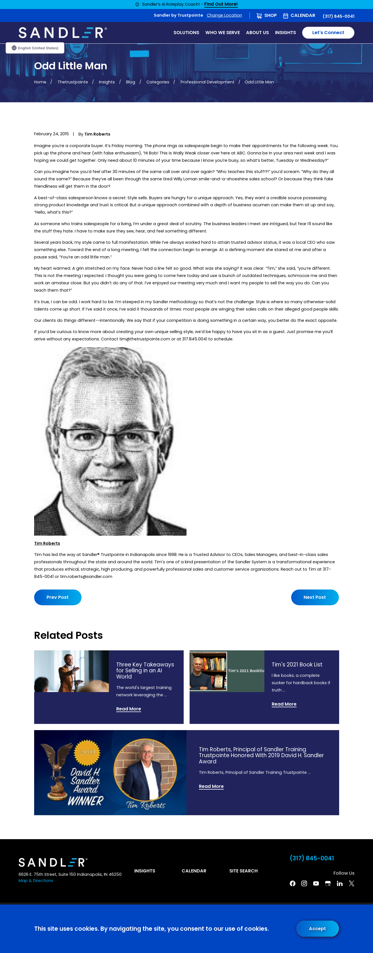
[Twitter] (351, 883)
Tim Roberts (47, 543)
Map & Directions (36, 880)
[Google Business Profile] (328, 883)
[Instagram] (304, 883)
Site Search (243, 871)
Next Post (315, 597)
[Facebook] (292, 883)
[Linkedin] (340, 883)
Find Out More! (221, 4)
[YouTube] (316, 883)
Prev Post (58, 597)
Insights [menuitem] (285, 32)
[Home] (63, 32)
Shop (270, 15)
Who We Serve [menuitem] (222, 32)
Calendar (303, 15)
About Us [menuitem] (257, 32)
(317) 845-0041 (338, 16)
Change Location (224, 15)
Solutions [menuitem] (186, 32)
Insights (144, 871)
